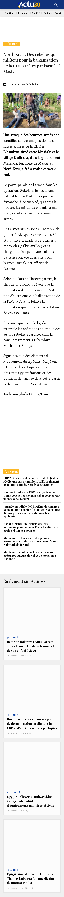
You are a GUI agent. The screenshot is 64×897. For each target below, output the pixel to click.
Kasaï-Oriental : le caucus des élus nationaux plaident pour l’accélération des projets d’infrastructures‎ (31, 527)
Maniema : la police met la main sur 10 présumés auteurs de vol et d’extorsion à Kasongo (29, 555)
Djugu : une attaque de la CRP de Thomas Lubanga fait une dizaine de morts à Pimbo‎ (31, 878)
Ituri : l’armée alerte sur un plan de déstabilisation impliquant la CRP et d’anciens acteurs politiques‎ (32, 723)
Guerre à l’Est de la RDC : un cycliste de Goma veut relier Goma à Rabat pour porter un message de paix (31, 495)
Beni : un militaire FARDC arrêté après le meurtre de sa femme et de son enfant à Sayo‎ (30, 646)
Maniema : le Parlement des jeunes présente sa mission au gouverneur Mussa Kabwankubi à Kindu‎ (30, 541)
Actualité (13, 793)
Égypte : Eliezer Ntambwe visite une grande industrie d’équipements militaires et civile (30, 801)
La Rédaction (32, 84)
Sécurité (11, 44)
